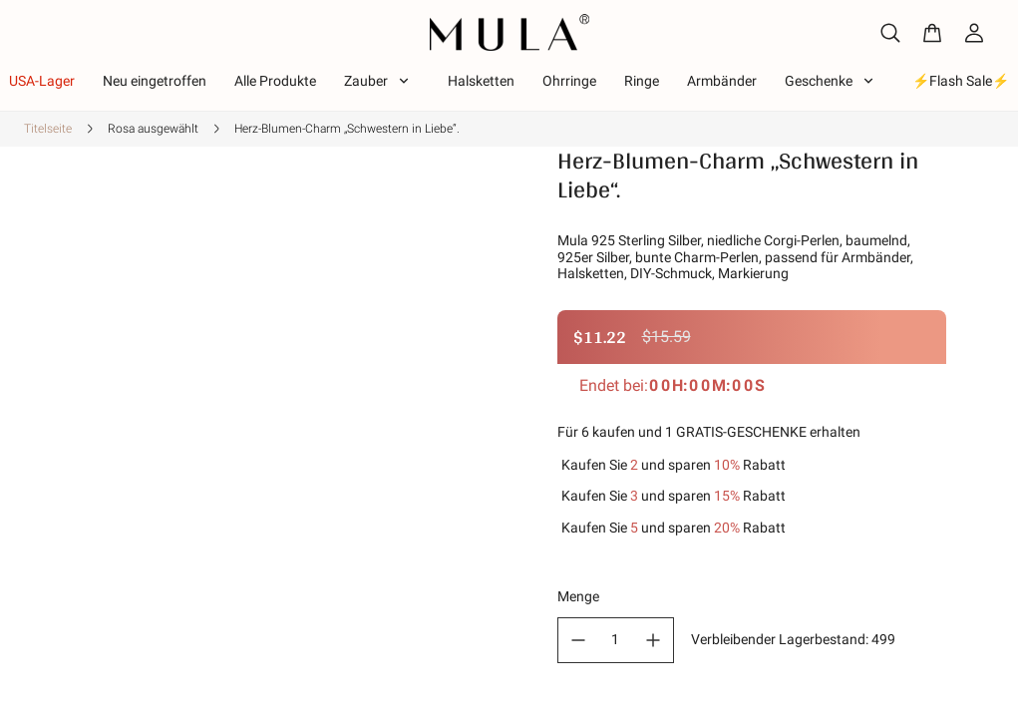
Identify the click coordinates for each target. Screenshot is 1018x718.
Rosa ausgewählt (153, 129)
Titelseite (48, 129)
